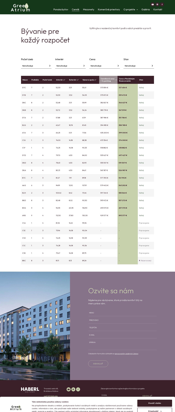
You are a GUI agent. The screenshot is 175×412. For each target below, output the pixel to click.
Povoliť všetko (154, 389)
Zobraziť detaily (39, 407)
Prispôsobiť (154, 397)
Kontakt (157, 9)
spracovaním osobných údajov (126, 354)
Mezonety (88, 9)
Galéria (145, 9)
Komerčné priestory (109, 9)
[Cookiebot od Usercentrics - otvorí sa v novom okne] (15, 407)
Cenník (75, 9)
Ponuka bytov (60, 9)
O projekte (130, 9)
